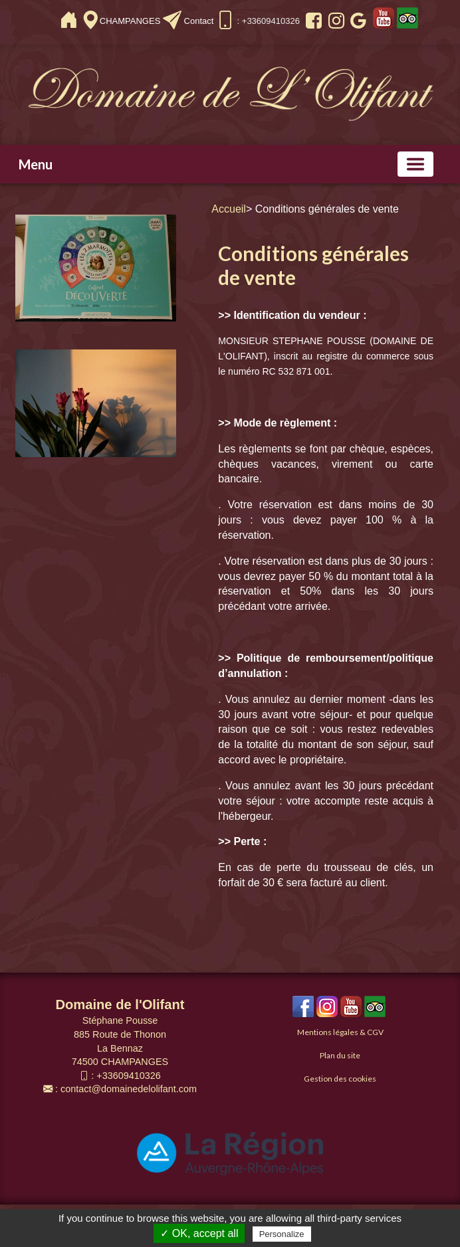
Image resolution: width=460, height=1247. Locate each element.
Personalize (281, 1234)
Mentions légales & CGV (340, 1032)
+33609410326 (128, 1075)
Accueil (228, 209)
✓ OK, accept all (199, 1233)
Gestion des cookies (340, 1079)
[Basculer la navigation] (415, 164)
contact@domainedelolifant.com (128, 1089)
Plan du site (340, 1055)
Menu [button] (36, 164)
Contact (198, 21)
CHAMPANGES (131, 21)
